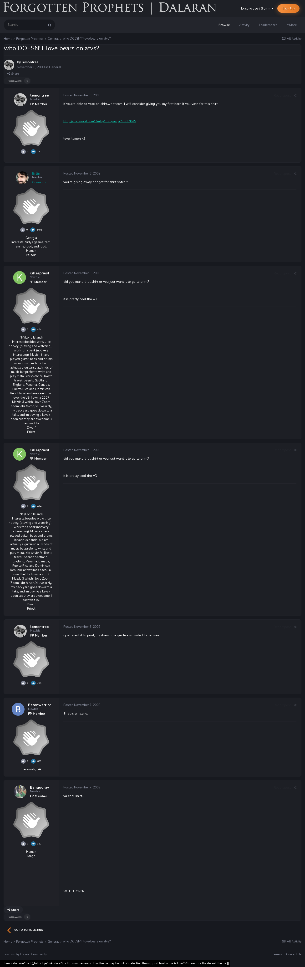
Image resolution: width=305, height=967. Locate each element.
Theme (276, 954)
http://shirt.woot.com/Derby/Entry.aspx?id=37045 (99, 121)
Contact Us (293, 954)
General (55, 67)
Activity (244, 25)
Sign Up (288, 8)
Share (13, 74)
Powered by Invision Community (25, 954)
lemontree (30, 62)
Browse (224, 25)
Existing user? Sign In (257, 8)
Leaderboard (268, 25)
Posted (82, 95)
